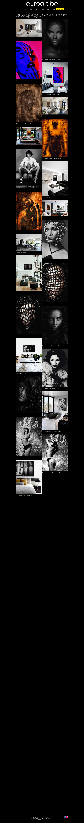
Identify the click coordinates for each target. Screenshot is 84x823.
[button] (31, 9)
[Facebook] (65, 817)
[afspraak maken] (60, 9)
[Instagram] (67, 817)
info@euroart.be (45, 819)
